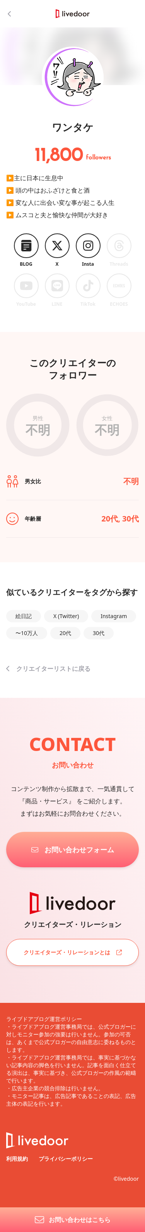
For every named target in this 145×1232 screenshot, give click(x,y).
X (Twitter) (66, 616)
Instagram (114, 616)
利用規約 (17, 1158)
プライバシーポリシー (66, 1158)
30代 (98, 633)
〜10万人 (26, 633)
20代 (65, 633)
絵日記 (23, 616)
